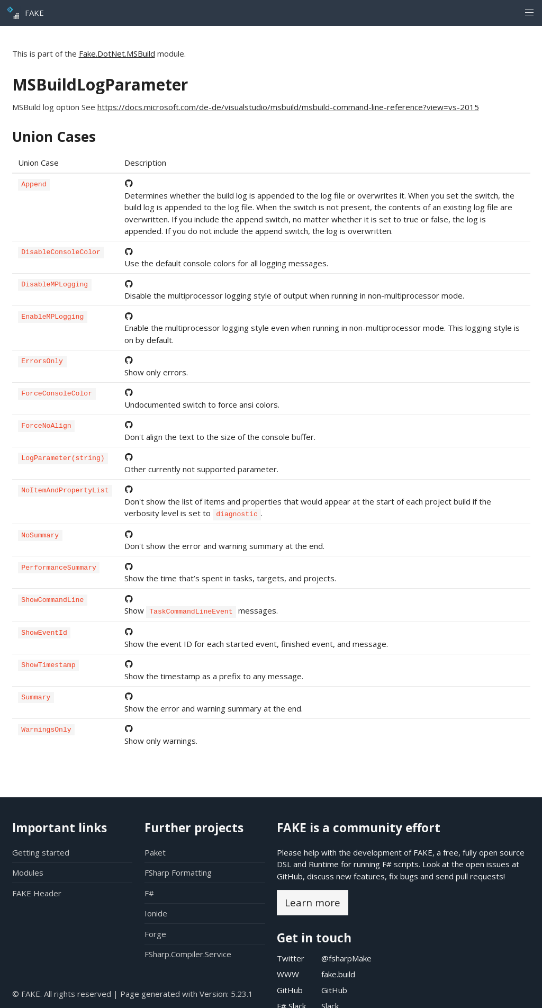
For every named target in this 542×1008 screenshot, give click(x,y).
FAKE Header (36, 893)
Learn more (312, 902)
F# (149, 893)
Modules (27, 872)
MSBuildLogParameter (100, 84)
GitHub (290, 876)
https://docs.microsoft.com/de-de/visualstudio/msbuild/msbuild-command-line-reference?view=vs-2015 (288, 107)
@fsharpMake (346, 958)
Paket (155, 852)
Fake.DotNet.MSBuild (117, 53)
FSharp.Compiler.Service (187, 954)
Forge (155, 934)
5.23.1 (242, 993)
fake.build (338, 974)
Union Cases (54, 136)
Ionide (155, 913)
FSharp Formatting (178, 872)
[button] (529, 13)
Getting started (40, 852)
